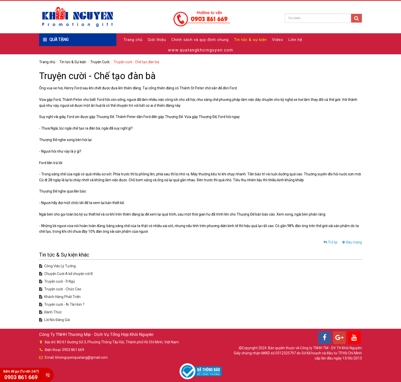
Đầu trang (352, 242)
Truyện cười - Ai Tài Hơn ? (61, 304)
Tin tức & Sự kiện (72, 62)
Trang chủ (133, 39)
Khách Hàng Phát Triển (60, 297)
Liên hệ (295, 39)
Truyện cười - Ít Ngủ (57, 281)
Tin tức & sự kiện (250, 39)
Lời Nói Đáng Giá (54, 320)
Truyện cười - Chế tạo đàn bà (136, 62)
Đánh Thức (50, 312)
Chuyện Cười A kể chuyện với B (66, 274)
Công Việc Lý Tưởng (57, 266)
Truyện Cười (99, 62)
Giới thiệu (157, 39)
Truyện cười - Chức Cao (60, 289)
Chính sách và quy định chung (200, 39)
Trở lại (331, 242)
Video (277, 39)
